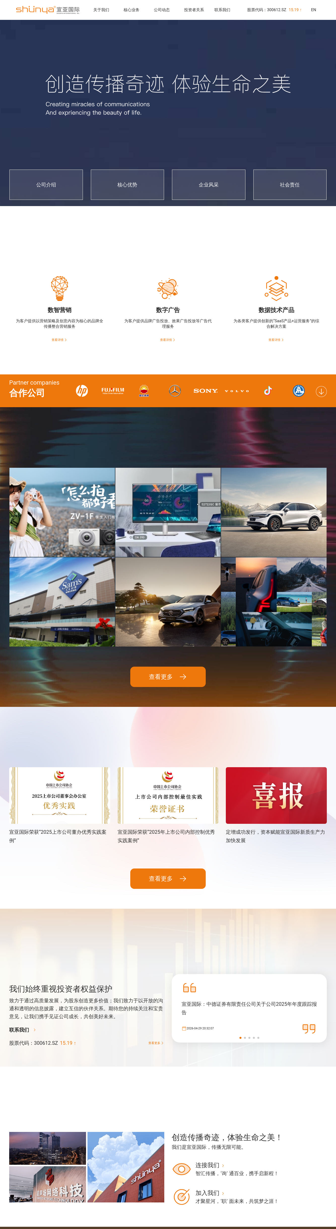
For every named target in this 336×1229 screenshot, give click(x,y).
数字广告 (180, 1199)
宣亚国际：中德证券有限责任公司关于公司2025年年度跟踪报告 (249, 948)
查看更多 (168, 617)
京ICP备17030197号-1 (20, 1217)
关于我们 (101, 9)
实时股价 (266, 1191)
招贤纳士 (314, 1199)
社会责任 (136, 1215)
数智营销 (180, 1191)
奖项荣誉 (223, 1199)
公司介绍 (136, 1191)
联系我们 (222, 9)
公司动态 (162, 9)
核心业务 (131, 9)
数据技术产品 (183, 1207)
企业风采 (136, 1207)
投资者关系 (194, 9)
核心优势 (136, 1199)
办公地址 (314, 1191)
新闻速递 (223, 1191)
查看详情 (59, 340)
